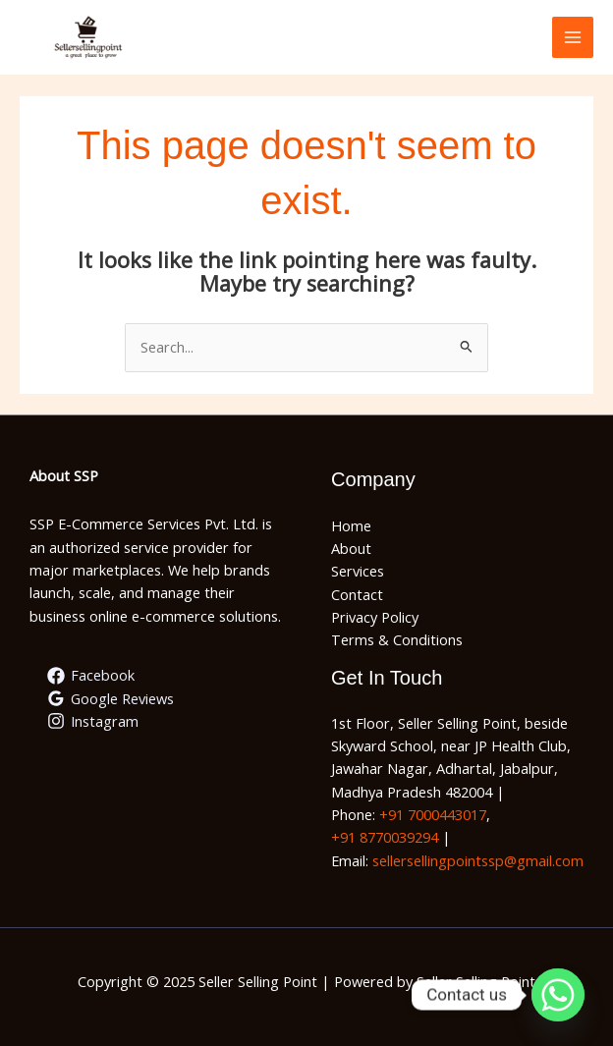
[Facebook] (90, 676)
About (351, 548)
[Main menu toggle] (572, 37)
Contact (357, 594)
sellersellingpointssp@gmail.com (478, 860)
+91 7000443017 (432, 814)
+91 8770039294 (384, 837)
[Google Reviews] (110, 698)
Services (357, 570)
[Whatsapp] (558, 994)
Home (351, 525)
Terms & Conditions (397, 639)
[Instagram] (92, 721)
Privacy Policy (374, 617)
